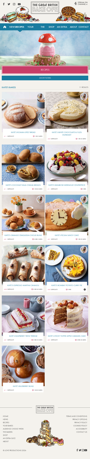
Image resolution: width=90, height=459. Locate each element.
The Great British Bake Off (45, 8)
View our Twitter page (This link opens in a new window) (9, 4)
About (73, 26)
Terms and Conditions (76, 416)
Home (4, 26)
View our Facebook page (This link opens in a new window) (3, 4)
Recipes (20, 26)
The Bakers (43, 27)
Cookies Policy (80, 426)
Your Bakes (30, 27)
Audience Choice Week (13, 429)
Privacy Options (80, 419)
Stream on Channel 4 (76, 4)
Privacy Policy (80, 422)
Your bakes (8, 426)
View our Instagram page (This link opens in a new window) (14, 4)
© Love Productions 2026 (14, 450)
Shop (51, 26)
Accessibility (81, 429)
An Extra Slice (62, 27)
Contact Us (84, 27)
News (12, 26)
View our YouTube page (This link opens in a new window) (19, 4)
